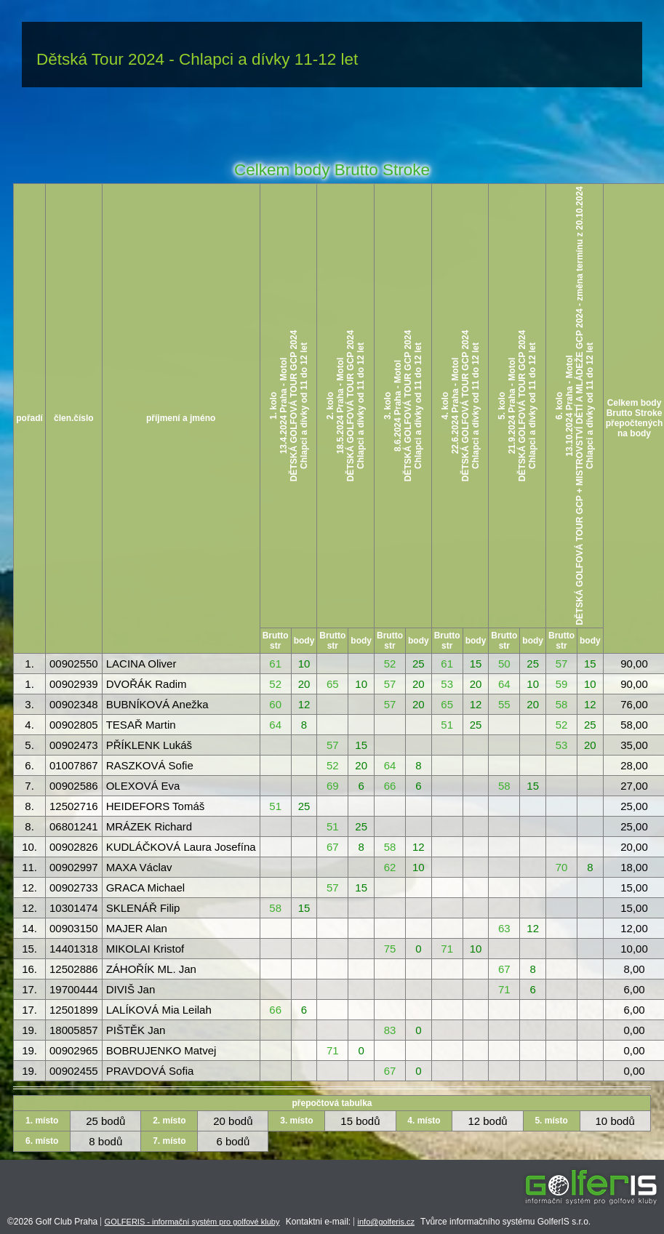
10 (304, 663)
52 (390, 663)
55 (504, 704)
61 (275, 663)
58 (562, 704)
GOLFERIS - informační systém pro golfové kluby (192, 1221)
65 (333, 684)
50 (504, 663)
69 (333, 786)
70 (562, 867)
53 (447, 684)
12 (304, 704)
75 (390, 948)
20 (304, 684)
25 (418, 663)
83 (390, 1030)
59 (562, 684)
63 (504, 928)
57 (562, 663)
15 (476, 663)
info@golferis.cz (386, 1221)
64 (504, 684)
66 (390, 786)
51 (447, 724)
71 (447, 948)
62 (390, 867)
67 (333, 847)
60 (275, 704)
